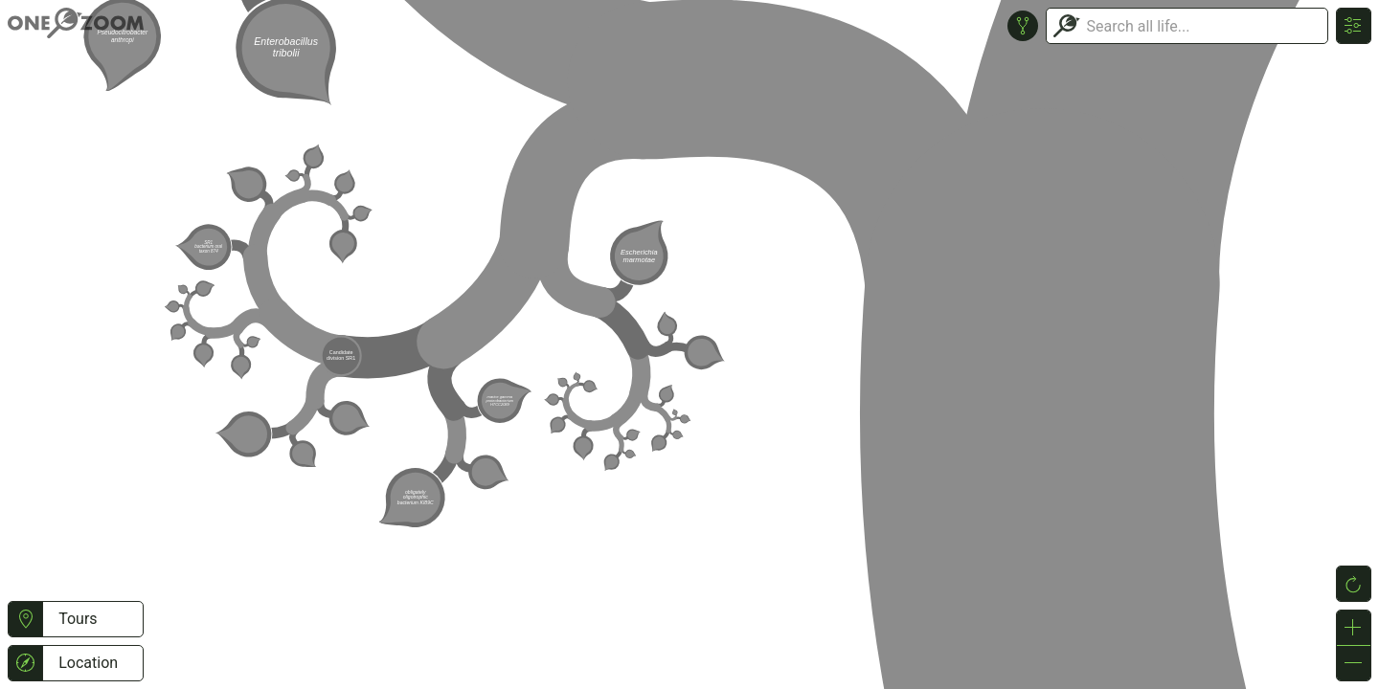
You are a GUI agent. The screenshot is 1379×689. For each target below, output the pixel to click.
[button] (25, 619)
